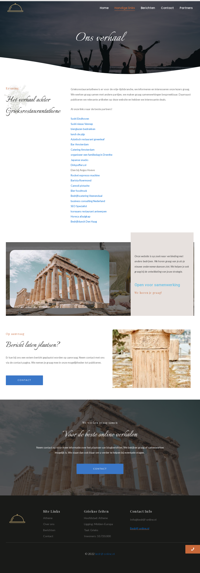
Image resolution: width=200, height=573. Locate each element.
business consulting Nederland (88, 201)
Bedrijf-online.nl (139, 528)
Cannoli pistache (80, 185)
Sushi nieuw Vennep (82, 123)
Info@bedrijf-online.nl (143, 519)
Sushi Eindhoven (80, 118)
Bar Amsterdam (80, 144)
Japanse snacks (79, 160)
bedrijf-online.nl (105, 553)
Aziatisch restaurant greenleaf (87, 139)
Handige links (124, 8)
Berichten (148, 8)
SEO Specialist (79, 206)
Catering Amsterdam (83, 149)
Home (104, 8)
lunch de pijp (78, 134)
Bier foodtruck (79, 190)
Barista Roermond (81, 180)
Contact (167, 8)
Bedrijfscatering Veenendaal (86, 195)
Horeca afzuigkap (80, 216)
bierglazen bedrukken (83, 129)
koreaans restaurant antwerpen (89, 211)
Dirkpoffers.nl (78, 165)
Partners (186, 8)
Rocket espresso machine (85, 175)
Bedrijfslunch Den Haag (84, 221)
